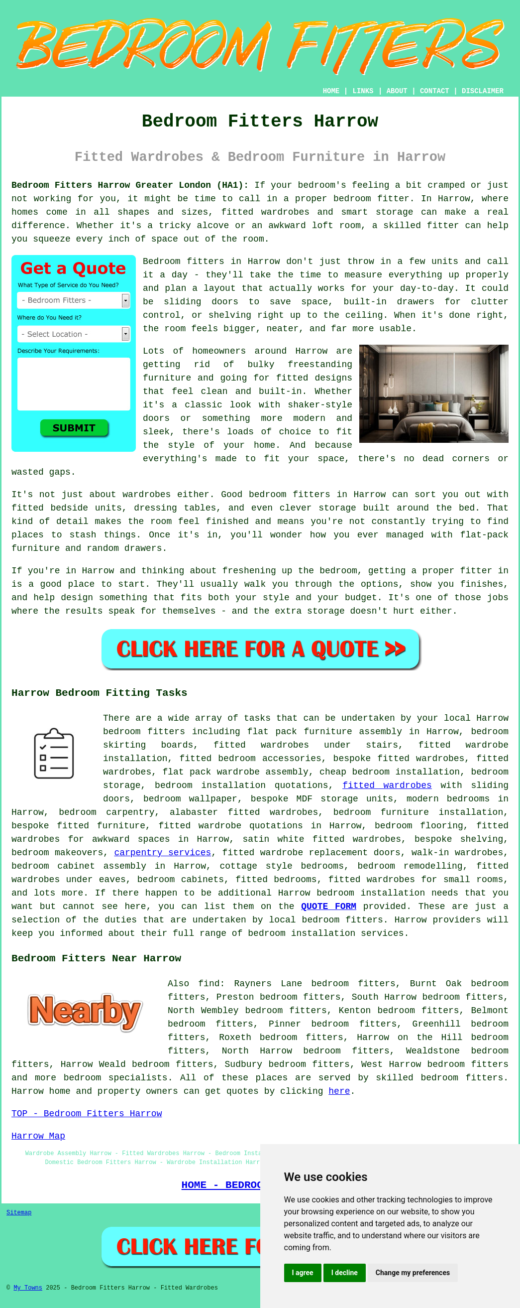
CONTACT (434, 91)
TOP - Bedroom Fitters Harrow (86, 1114)
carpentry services (162, 853)
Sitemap (18, 1212)
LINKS (362, 91)
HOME (331, 91)
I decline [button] (344, 1273)
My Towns (27, 1288)
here (339, 1091)
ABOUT (397, 91)
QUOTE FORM (328, 907)
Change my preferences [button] (413, 1273)
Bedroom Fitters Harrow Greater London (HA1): (130, 185)
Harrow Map (38, 1136)
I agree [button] (302, 1273)
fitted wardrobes (387, 785)
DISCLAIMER (483, 91)
